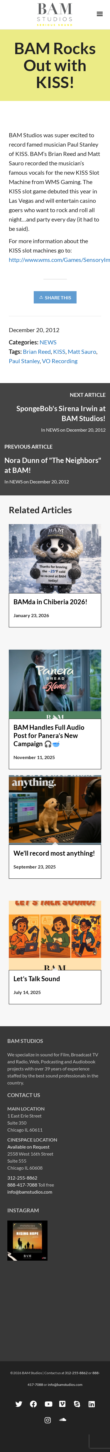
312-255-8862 (22, 1177)
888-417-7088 (22, 1184)
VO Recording (59, 360)
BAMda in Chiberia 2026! (50, 602)
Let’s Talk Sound (36, 979)
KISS (59, 351)
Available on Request (28, 1146)
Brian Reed (37, 351)
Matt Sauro (82, 351)
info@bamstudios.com (29, 1191)
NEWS (48, 342)
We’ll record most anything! (54, 853)
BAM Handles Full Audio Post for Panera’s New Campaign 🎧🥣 (48, 735)
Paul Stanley (24, 360)
